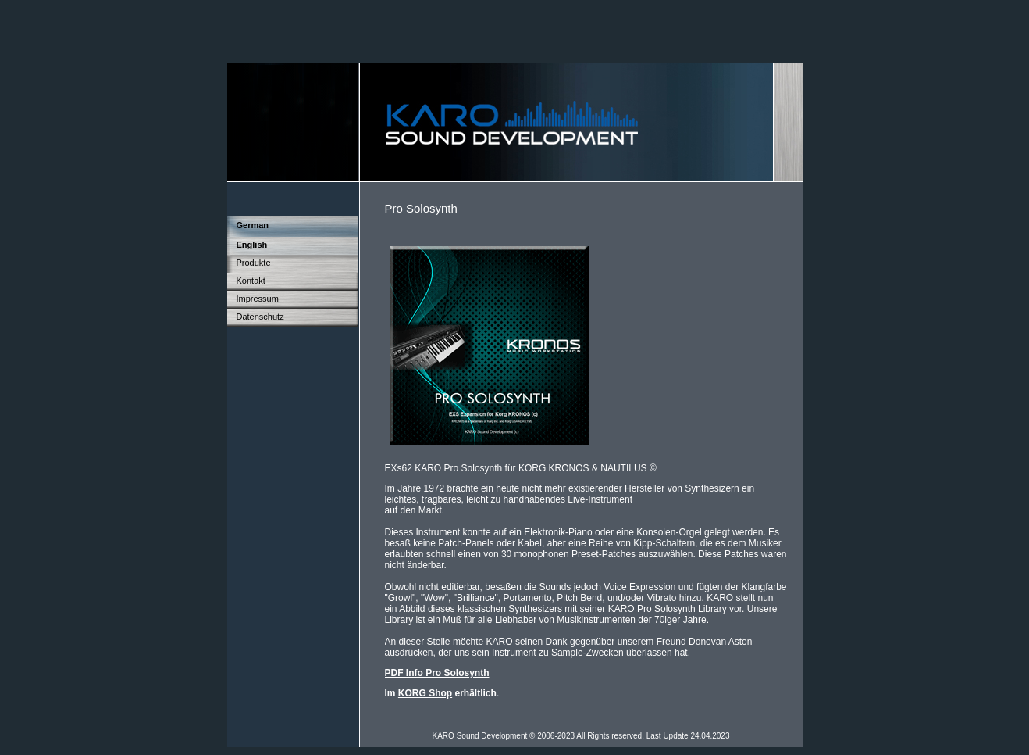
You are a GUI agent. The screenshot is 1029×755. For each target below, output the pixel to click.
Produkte (254, 262)
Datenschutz (260, 316)
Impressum (258, 298)
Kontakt (251, 280)
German (253, 225)
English (252, 244)
